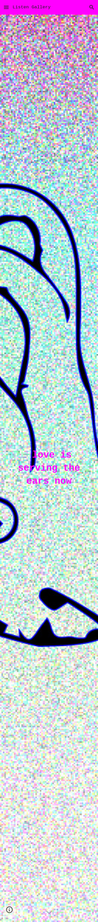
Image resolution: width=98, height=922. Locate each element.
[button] (6, 7)
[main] (49, 468)
